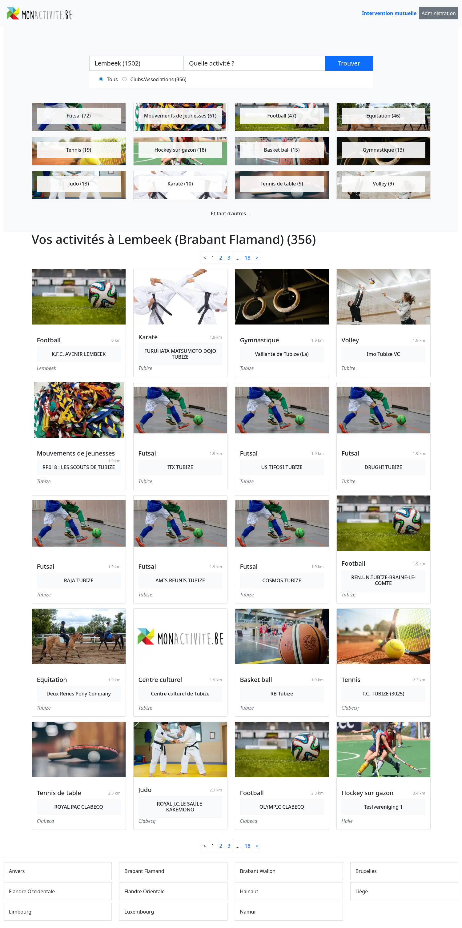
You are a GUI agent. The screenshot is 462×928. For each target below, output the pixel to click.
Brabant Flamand (144, 871)
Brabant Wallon (258, 871)
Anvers (17, 871)
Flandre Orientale (144, 891)
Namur (248, 911)
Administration (439, 13)
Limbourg (20, 911)
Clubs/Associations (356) (159, 79)
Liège (362, 891)
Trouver (349, 63)
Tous (112, 79)
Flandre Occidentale (32, 891)
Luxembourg (139, 911)
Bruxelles (366, 871)
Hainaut (249, 891)
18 (247, 257)
